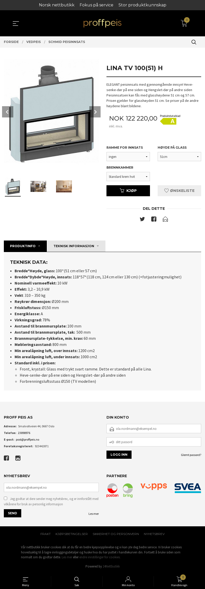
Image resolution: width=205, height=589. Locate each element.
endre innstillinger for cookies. (100, 558)
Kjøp (128, 191)
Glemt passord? (191, 455)
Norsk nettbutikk (56, 5)
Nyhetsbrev (154, 535)
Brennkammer (119, 168)
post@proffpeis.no (27, 440)
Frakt (45, 535)
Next (95, 111)
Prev (7, 111)
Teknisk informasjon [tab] (73, 246)
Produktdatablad (170, 116)
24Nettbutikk (111, 567)
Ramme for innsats (124, 148)
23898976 (24, 433)
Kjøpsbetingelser (72, 535)
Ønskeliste (179, 191)
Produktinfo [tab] (23, 246)
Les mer (94, 514)
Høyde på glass (172, 148)
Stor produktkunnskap (142, 5)
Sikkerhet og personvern (116, 535)
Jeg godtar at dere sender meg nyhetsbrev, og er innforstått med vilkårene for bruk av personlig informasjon (51, 502)
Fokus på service (96, 5)
